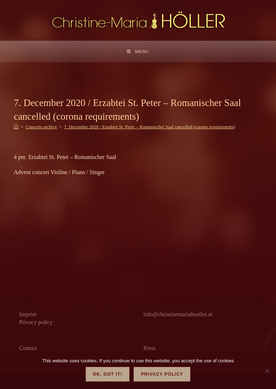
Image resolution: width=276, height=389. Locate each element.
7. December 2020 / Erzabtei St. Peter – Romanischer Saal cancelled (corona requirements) (149, 126)
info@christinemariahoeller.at (177, 314)
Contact (28, 348)
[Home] (16, 126)
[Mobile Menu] (138, 51)
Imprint (27, 314)
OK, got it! (108, 374)
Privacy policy (36, 322)
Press (149, 348)
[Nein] (267, 370)
